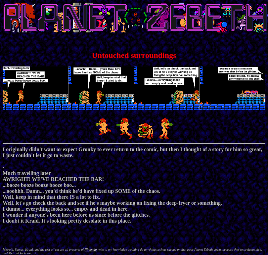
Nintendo (91, 249)
